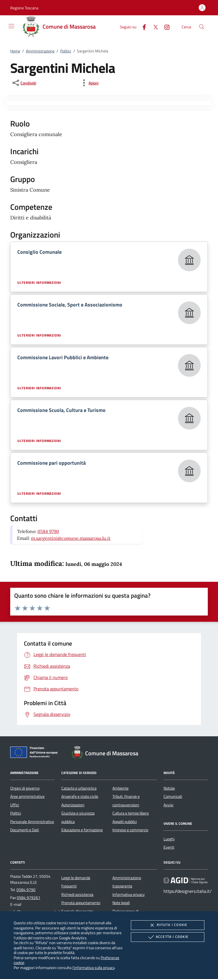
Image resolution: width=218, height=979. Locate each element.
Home (15, 51)
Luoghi (169, 839)
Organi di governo (24, 788)
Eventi (169, 847)
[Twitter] (153, 26)
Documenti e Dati (24, 830)
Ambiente (120, 788)
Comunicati (173, 796)
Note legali (121, 903)
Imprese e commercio (130, 830)
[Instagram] (164, 26)
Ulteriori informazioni (39, 282)
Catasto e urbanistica (79, 788)
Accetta (167, 937)
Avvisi (168, 805)
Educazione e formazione (82, 830)
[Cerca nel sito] (202, 27)
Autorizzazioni (72, 805)
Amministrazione (40, 51)
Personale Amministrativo (32, 822)
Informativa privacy (128, 894)
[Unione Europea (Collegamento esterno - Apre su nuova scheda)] (35, 753)
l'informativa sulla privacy (93, 967)
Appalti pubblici (124, 822)
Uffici (14, 805)
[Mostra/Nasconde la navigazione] (11, 26)
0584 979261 (28, 898)
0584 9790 (48, 531)
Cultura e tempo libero (130, 813)
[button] (24, 8)
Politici (65, 51)
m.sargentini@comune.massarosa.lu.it (70, 538)
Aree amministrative (27, 796)
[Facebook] (142, 26)
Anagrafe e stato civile (79, 796)
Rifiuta (167, 925)
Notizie (169, 788)
